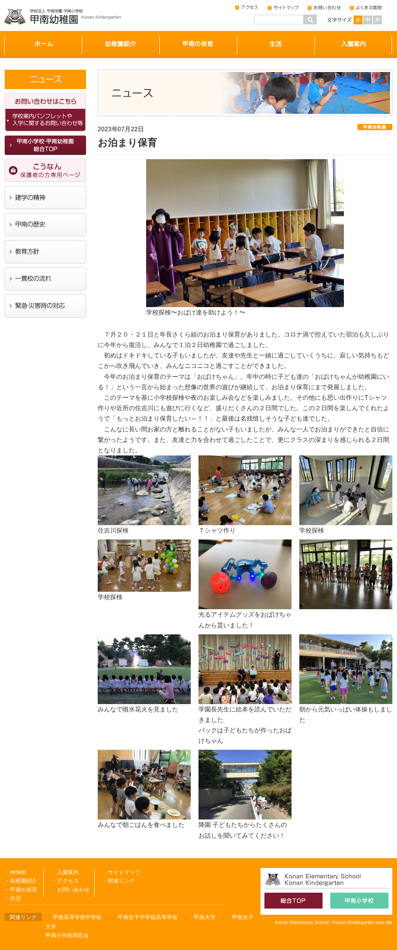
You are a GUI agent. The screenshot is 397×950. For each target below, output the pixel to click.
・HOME (15, 872)
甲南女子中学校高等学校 (148, 917)
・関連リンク (118, 881)
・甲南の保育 (21, 889)
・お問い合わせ (71, 889)
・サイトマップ (121, 872)
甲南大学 (205, 917)
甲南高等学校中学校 (77, 917)
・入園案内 (65, 872)
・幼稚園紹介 (21, 881)
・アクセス (65, 881)
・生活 (13, 898)
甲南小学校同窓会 (67, 935)
